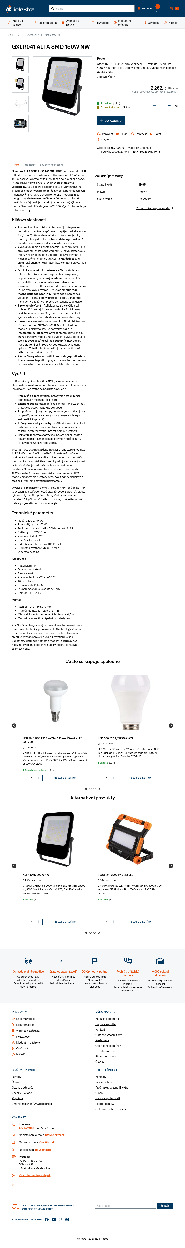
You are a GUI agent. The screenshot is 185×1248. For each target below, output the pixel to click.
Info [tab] (16, 164)
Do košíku (111, 120)
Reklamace (102, 1040)
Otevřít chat (46, 1142)
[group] (54, 725)
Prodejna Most (104, 1082)
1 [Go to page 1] (86, 789)
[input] (31, 778)
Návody (16, 1076)
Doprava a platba (105, 1024)
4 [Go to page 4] (99, 789)
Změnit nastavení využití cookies (32, 1103)
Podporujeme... (104, 1103)
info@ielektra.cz (54, 1134)
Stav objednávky (105, 1056)
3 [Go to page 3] (94, 789)
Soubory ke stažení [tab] (51, 164)
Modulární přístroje (28, 1042)
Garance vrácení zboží (108, 1034)
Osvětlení (32, 34)
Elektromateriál (25, 1024)
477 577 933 (26, 1127)
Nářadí (20, 1054)
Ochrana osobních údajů (110, 1108)
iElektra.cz (16, 35)
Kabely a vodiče (25, 1018)
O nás (99, 1092)
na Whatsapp (43, 1149)
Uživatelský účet (105, 1050)
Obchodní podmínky (108, 1045)
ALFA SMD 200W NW (36, 874)
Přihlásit (165, 1205)
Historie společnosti (107, 1098)
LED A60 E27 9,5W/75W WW (115, 738)
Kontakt (100, 1029)
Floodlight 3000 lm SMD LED (116, 874)
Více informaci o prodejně (34, 1175)
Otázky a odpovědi (23, 1087)
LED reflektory (48, 34)
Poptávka (17, 1098)
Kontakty (100, 1076)
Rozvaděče (23, 1036)
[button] (145, 8)
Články (99, 1061)
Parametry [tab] (29, 164)
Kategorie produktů (107, 1018)
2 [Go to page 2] (90, 789)
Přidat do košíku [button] (65, 777)
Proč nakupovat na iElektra (111, 1087)
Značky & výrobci (22, 1092)
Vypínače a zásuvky (28, 1030)
